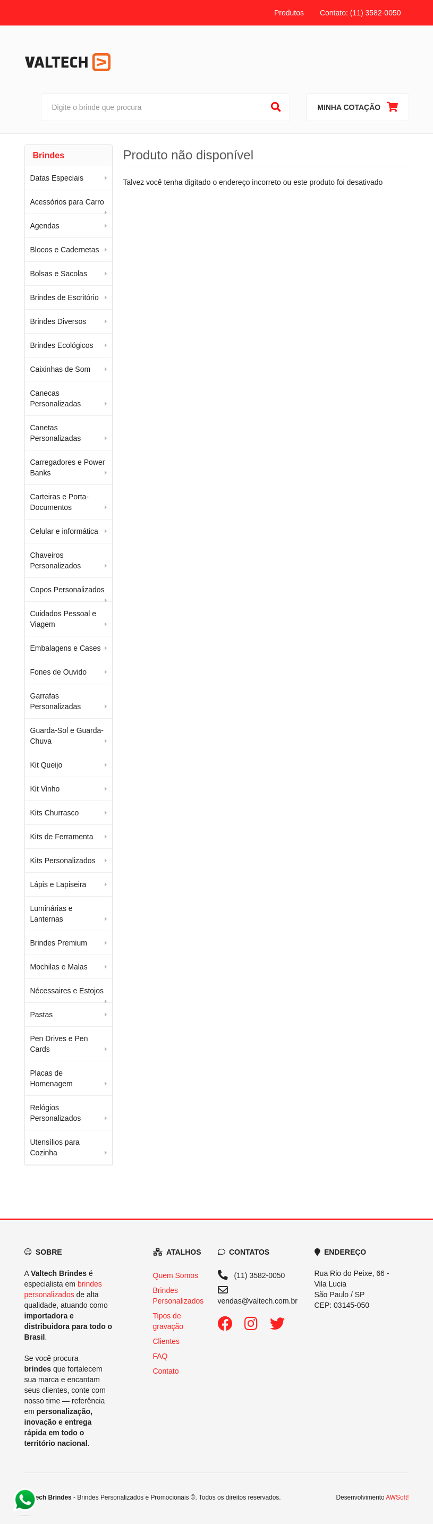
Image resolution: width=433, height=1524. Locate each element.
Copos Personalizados (67, 589)
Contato (166, 1371)
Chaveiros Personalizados (55, 560)
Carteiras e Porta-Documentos (59, 502)
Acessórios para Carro (67, 202)
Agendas (45, 226)
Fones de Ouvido (58, 672)
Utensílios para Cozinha (55, 1147)
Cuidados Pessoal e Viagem (63, 618)
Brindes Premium (58, 943)
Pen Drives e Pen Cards (59, 1043)
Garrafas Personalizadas (55, 701)
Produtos (289, 12)
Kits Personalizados (63, 860)
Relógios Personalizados (55, 1112)
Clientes (166, 1341)
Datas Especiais (56, 178)
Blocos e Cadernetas (64, 249)
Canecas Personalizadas (55, 398)
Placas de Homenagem (51, 1078)
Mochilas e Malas (59, 967)
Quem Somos (176, 1275)
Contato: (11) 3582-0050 (360, 12)
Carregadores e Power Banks (67, 467)
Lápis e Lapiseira (58, 884)
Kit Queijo (46, 765)
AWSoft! (397, 1497)
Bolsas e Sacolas (58, 273)
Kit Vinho (45, 789)
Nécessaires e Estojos (67, 990)
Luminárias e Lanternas (51, 913)
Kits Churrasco (54, 812)
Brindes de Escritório (64, 297)
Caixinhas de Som (60, 369)
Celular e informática (64, 531)
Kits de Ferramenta (62, 836)
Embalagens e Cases (65, 648)
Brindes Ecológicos (62, 345)
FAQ (160, 1356)
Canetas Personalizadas (55, 432)
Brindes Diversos (58, 321)
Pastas (41, 1014)
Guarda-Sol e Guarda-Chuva (67, 735)
